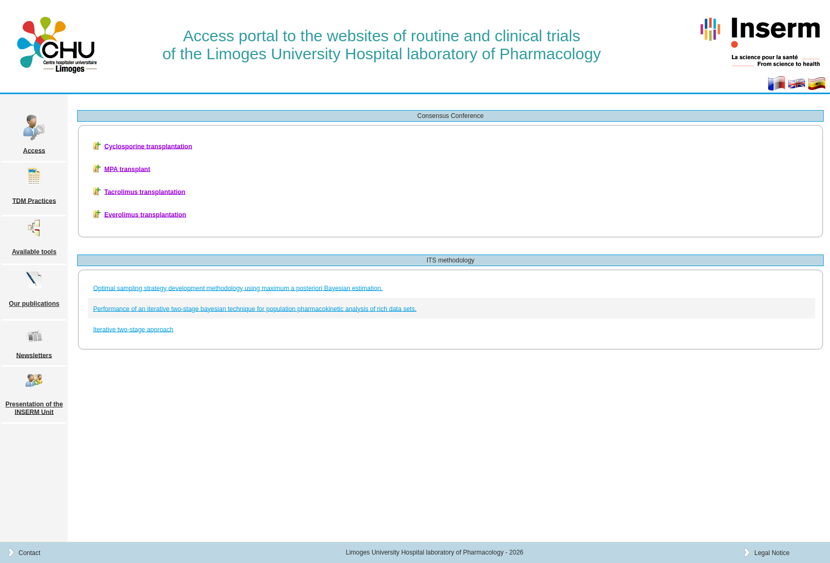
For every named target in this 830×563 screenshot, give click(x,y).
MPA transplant (127, 168)
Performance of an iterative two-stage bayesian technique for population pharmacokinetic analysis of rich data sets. (255, 308)
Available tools (34, 252)
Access (34, 150)
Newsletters (34, 355)
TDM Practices (34, 200)
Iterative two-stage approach (133, 329)
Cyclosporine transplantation (148, 146)
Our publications (34, 303)
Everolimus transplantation (145, 214)
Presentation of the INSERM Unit (34, 408)
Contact (29, 552)
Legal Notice (772, 552)
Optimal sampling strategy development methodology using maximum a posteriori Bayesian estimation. (238, 288)
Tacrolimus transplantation (144, 191)
